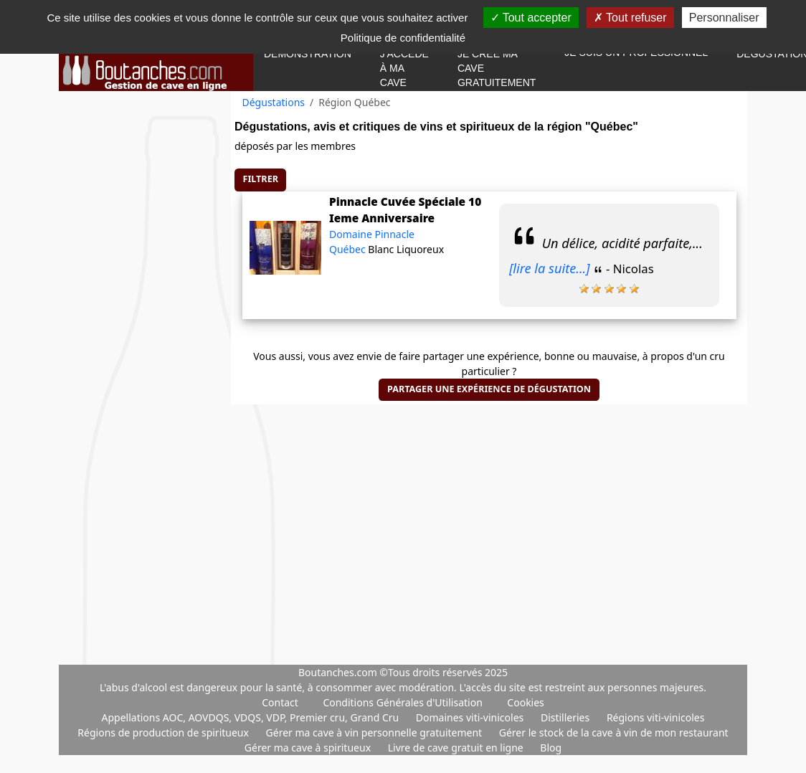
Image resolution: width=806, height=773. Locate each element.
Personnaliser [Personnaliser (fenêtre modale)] (724, 17)
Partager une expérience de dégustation (489, 389)
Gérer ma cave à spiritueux (309, 747)
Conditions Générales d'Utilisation (402, 702)
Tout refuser (630, 17)
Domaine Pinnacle (371, 234)
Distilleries (566, 717)
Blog (550, 747)
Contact (280, 702)
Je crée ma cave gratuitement (496, 68)
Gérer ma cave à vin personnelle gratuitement (375, 732)
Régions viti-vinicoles (656, 717)
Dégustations (273, 102)
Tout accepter (531, 17)
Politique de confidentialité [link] (403, 38)
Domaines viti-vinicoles (471, 717)
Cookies (525, 702)
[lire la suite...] (549, 268)
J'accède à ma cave (404, 68)
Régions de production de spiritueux (164, 732)
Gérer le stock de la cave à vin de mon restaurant (614, 732)
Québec (348, 249)
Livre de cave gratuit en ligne (457, 747)
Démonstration (307, 54)
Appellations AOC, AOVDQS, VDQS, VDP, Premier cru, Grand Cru (252, 717)
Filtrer (260, 179)
